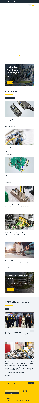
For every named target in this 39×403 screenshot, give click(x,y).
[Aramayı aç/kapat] (26, 5)
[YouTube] (29, 391)
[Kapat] (33, 1)
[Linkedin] (21, 391)
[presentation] (13, 1)
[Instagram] (26, 391)
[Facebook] (24, 391)
